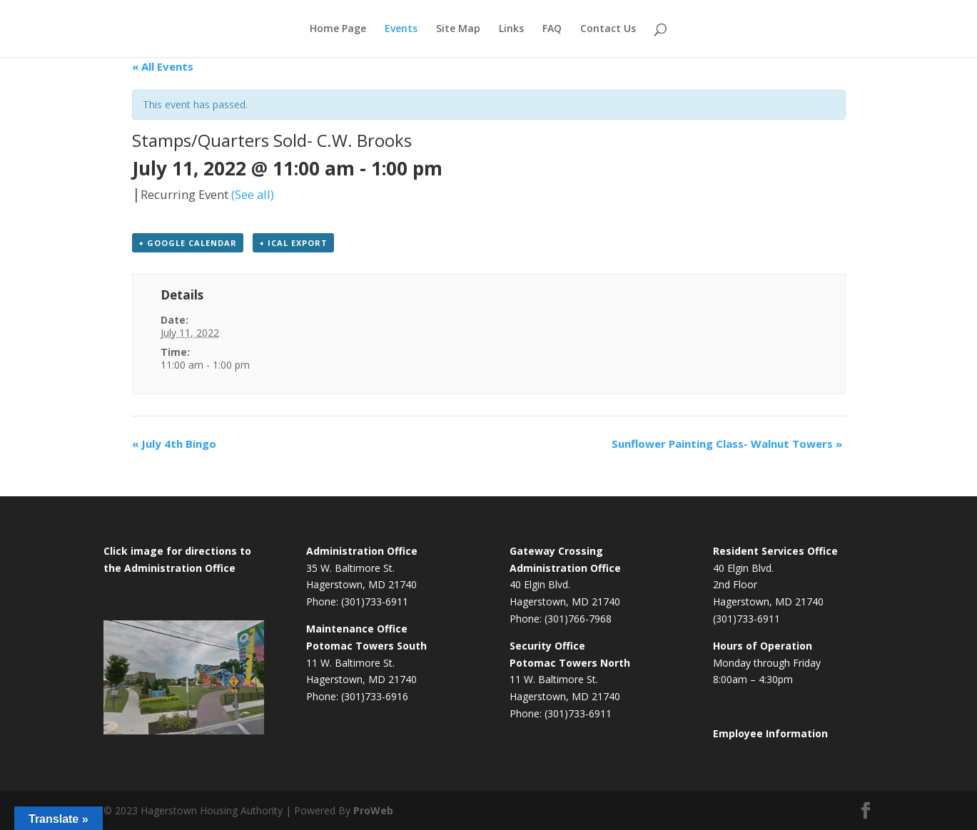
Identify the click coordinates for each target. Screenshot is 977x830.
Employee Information (770, 733)
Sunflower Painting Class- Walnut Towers (727, 443)
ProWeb (373, 810)
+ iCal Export (293, 242)
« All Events (162, 66)
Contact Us (608, 29)
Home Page (338, 29)
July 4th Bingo (174, 443)
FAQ (552, 29)
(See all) (252, 194)
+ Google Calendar (187, 242)
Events (401, 29)
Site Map (458, 29)
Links (511, 29)
